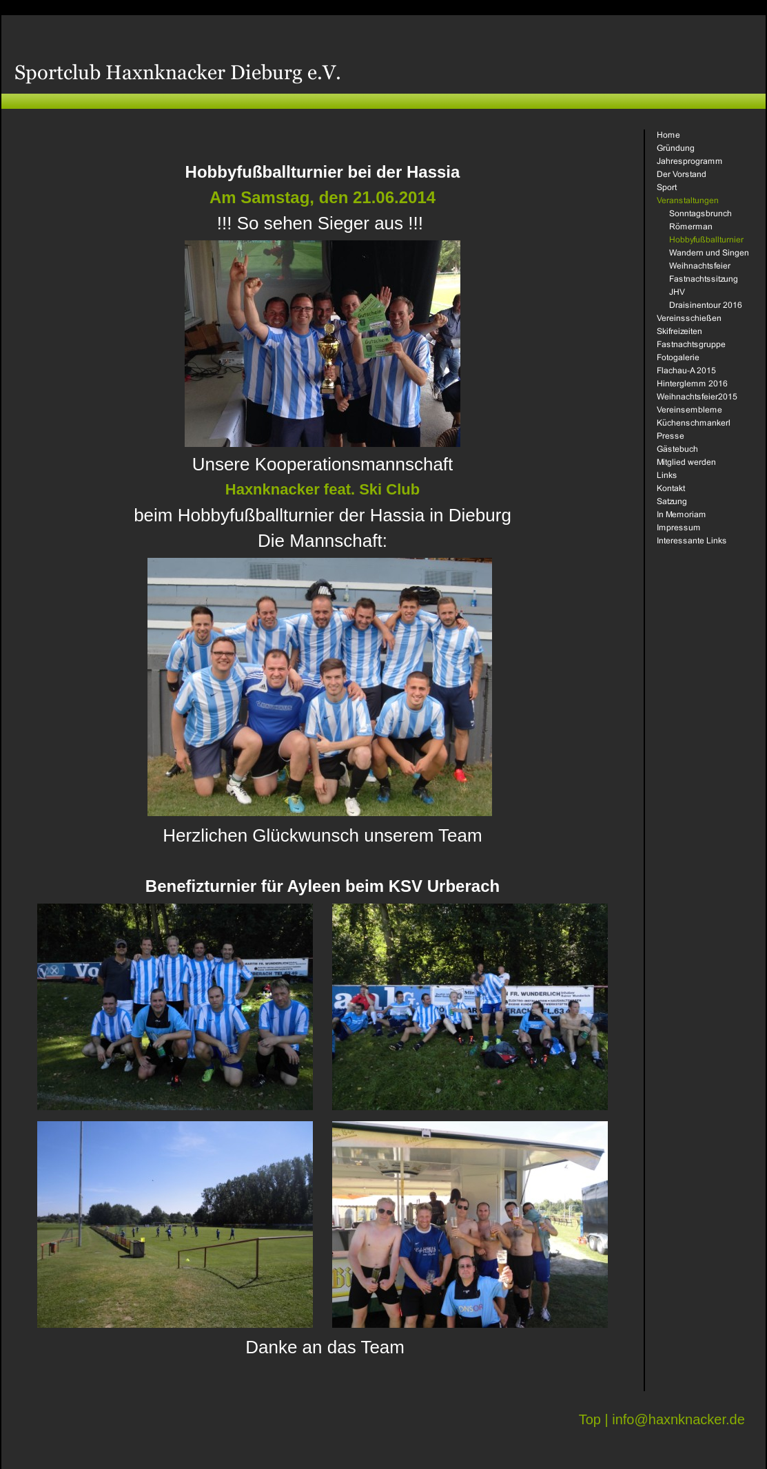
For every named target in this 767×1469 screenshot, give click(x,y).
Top (590, 1419)
